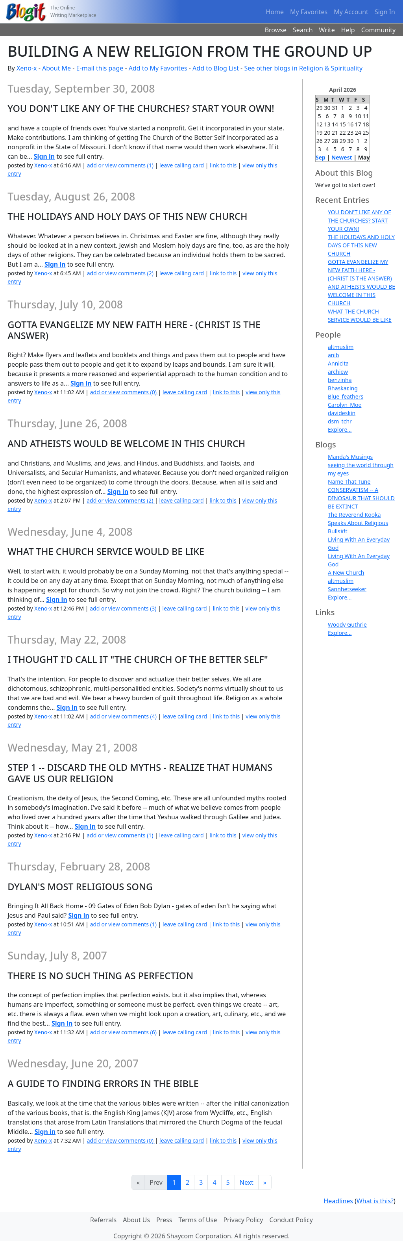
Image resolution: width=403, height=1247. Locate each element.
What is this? (375, 1201)
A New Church (346, 572)
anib (333, 355)
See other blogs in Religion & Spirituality (303, 68)
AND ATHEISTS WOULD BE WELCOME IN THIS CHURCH (361, 295)
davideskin (341, 413)
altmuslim (340, 347)
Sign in (44, 156)
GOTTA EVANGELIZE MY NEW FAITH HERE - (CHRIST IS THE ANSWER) (360, 270)
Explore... (340, 429)
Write (327, 30)
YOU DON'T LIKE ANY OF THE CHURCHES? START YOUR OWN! (359, 220)
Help (348, 30)
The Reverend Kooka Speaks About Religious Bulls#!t (358, 523)
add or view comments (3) (124, 608)
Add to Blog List (215, 68)
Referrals (103, 1219)
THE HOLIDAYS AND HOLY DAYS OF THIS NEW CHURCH (361, 245)
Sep (320, 157)
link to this (223, 165)
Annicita (338, 363)
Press (164, 1219)
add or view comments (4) (124, 716)
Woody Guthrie (347, 624)
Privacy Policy (243, 1219)
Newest (341, 157)
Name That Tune (349, 481)
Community (378, 30)
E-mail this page (100, 68)
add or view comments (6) (124, 1032)
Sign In (385, 11)
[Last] (265, 1182)
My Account (351, 11)
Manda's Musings (350, 456)
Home (275, 11)
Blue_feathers (345, 396)
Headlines (338, 1201)
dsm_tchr (340, 421)
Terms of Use (198, 1219)
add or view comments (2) (121, 273)
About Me (56, 68)
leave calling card (181, 165)
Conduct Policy (290, 1219)
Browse (276, 30)
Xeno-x (27, 68)
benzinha (340, 380)
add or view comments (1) (121, 165)
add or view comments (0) (124, 392)
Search (303, 30)
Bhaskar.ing (343, 388)
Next (246, 1182)
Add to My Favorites (158, 68)
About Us (136, 1219)
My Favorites (308, 11)
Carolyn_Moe (344, 404)
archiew (338, 371)
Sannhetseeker (347, 589)
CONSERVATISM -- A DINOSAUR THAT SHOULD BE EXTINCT (361, 498)
